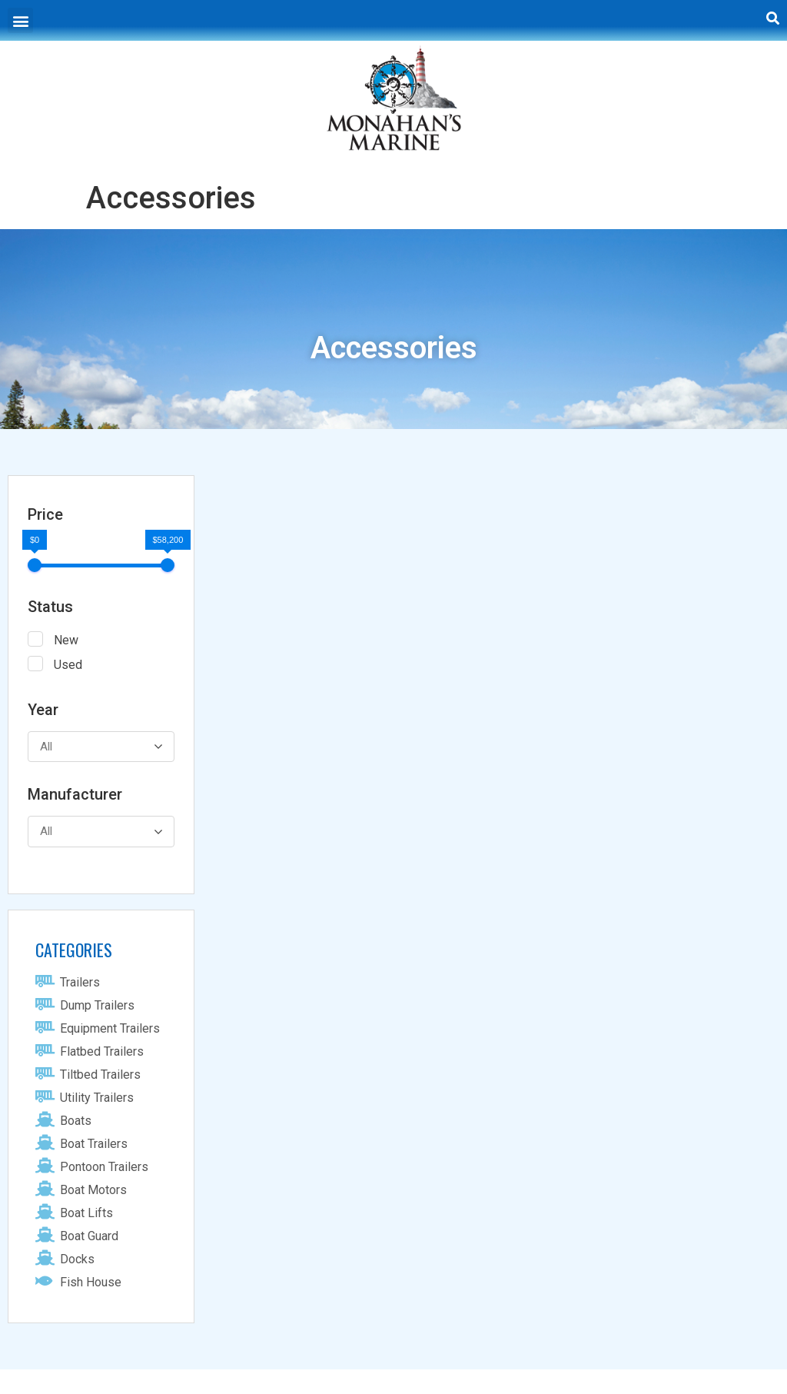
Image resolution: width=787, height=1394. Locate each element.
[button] (20, 20)
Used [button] (68, 664)
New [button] (66, 640)
